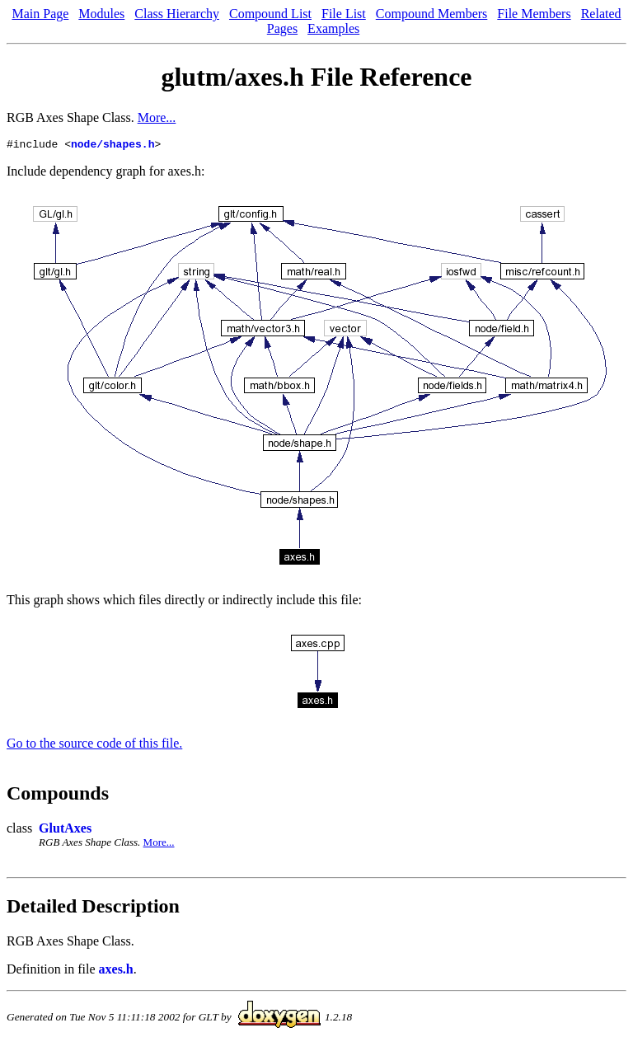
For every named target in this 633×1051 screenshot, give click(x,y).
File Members (533, 14)
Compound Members (432, 14)
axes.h (116, 971)
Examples (333, 28)
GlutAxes (65, 830)
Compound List (270, 14)
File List (343, 14)
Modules (101, 14)
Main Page (40, 14)
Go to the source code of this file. (94, 746)
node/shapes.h (112, 145)
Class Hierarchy (176, 14)
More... (157, 117)
